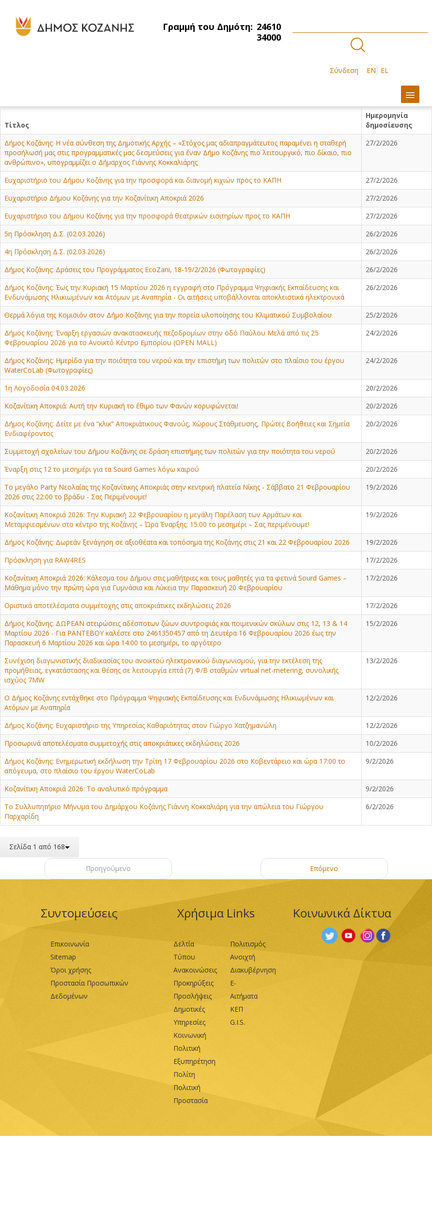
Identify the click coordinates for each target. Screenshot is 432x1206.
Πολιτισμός (247, 943)
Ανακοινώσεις (195, 969)
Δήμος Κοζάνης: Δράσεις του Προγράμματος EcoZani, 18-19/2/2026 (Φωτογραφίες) (134, 269)
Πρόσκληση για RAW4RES (45, 560)
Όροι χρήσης (70, 969)
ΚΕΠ (236, 1009)
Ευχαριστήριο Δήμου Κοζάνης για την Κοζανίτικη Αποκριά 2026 (104, 198)
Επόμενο (324, 868)
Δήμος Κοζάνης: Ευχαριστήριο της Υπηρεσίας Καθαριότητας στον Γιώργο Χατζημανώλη (140, 725)
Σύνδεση (344, 70)
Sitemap (63, 956)
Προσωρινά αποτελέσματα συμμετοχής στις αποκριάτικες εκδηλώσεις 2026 (122, 743)
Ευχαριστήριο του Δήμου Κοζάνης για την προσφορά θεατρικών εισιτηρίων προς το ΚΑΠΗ (147, 215)
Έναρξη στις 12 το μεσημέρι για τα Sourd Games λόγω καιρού (101, 469)
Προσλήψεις (192, 996)
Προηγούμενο (108, 868)
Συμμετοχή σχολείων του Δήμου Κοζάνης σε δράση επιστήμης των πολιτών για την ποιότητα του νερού (169, 451)
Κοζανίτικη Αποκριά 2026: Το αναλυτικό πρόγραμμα (86, 788)
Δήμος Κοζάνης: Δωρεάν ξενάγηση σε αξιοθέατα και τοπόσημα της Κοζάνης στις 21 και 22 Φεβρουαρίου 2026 (177, 542)
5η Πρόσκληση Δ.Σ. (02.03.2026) (54, 233)
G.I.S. (237, 1022)
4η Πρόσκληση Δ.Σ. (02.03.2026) (54, 251)
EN (371, 70)
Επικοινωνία (69, 943)
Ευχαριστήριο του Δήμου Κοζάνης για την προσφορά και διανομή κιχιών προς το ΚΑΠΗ (142, 180)
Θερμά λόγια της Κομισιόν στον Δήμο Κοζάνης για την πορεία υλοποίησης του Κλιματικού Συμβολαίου (168, 315)
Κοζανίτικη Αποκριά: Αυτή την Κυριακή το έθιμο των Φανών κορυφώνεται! (121, 405)
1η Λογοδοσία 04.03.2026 (44, 387)
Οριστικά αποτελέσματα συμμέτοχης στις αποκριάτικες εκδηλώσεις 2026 (117, 605)
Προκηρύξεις (193, 983)
